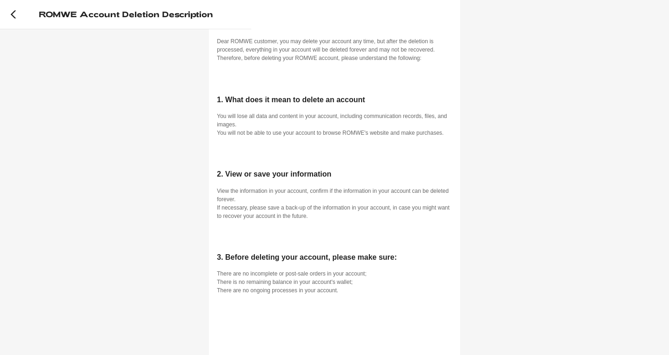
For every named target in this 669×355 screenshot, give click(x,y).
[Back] (13, 14)
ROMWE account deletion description (126, 14)
